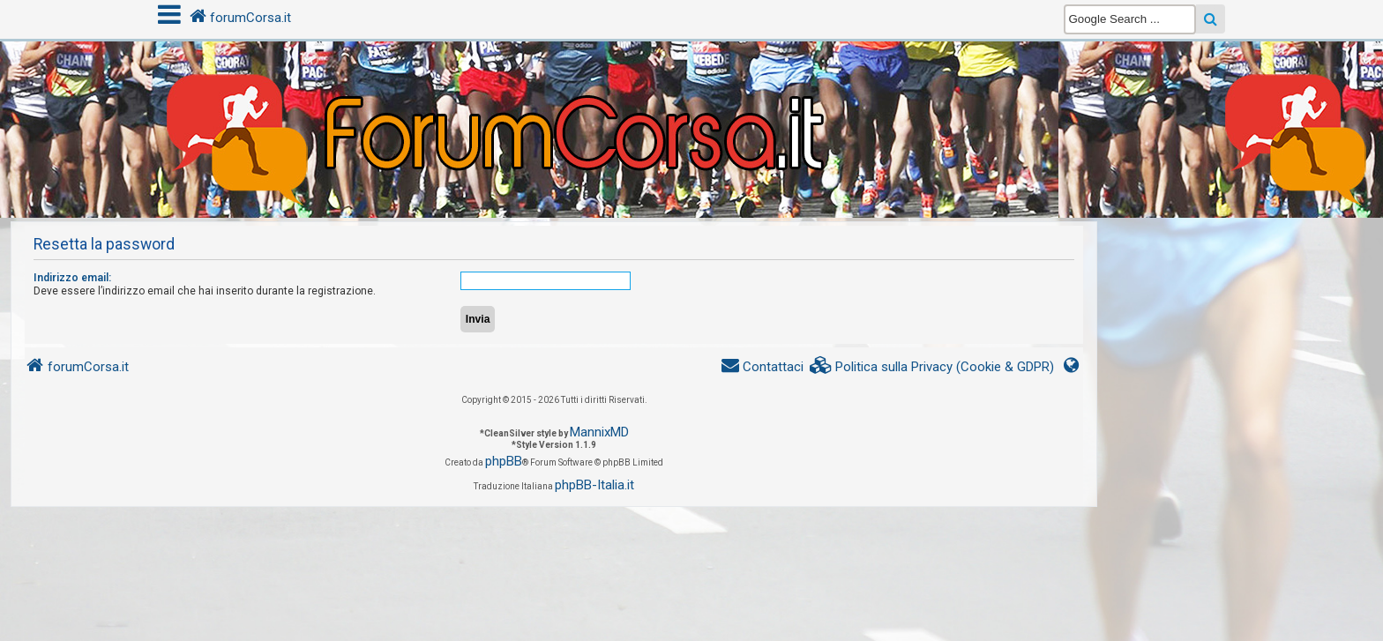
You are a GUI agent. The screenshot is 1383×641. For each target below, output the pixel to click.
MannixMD (599, 432)
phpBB (503, 461)
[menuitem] (932, 367)
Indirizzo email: (72, 278)
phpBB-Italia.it (594, 485)
